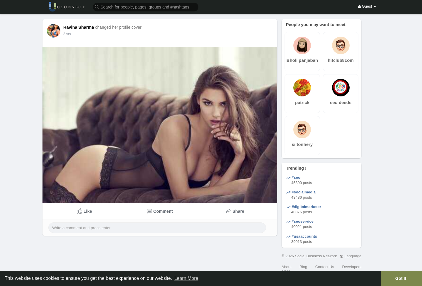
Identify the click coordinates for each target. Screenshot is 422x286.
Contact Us (324, 267)
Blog (303, 267)
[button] (145, 6)
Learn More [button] (186, 278)
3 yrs (67, 34)
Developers (351, 267)
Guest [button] (367, 6)
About (287, 267)
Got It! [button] (401, 278)
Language (350, 256)
